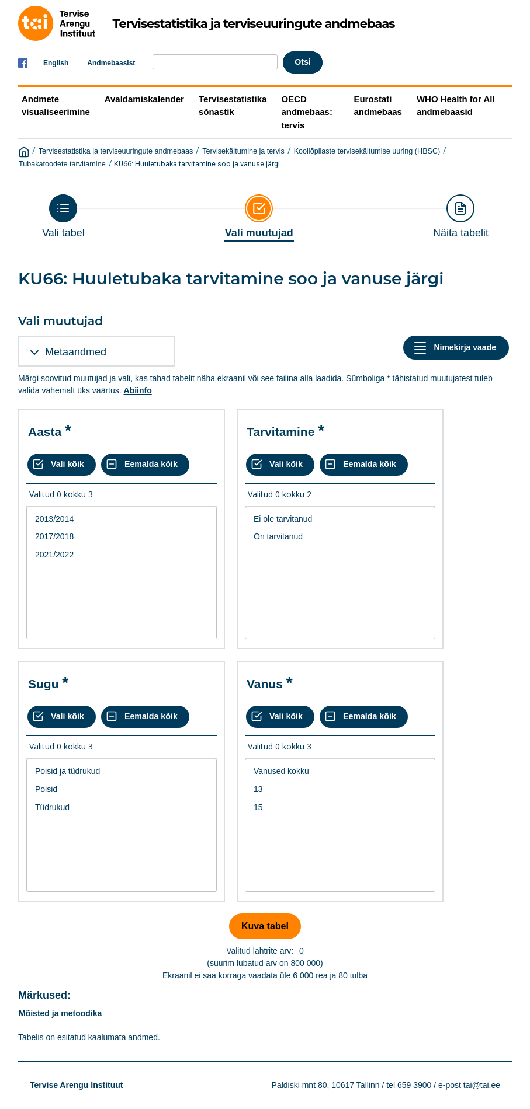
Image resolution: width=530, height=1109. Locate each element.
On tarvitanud (340, 537)
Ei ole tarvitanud (340, 519)
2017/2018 (121, 537)
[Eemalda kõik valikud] (145, 464)
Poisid (121, 789)
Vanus (265, 683)
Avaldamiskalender (144, 99)
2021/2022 (121, 555)
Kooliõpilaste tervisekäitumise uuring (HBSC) (367, 151)
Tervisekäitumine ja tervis (243, 151)
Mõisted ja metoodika (60, 1013)
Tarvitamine (280, 431)
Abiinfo (138, 390)
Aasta (44, 431)
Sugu (43, 683)
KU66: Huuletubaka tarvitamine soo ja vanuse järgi (197, 163)
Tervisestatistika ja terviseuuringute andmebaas (116, 151)
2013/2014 (121, 519)
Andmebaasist (111, 63)
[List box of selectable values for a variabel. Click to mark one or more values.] (121, 573)
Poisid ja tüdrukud (121, 771)
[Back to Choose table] (63, 216)
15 (340, 807)
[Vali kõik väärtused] (61, 464)
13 (340, 789)
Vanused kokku (340, 771)
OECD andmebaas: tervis (306, 112)
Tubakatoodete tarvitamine (62, 164)
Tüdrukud (121, 807)
